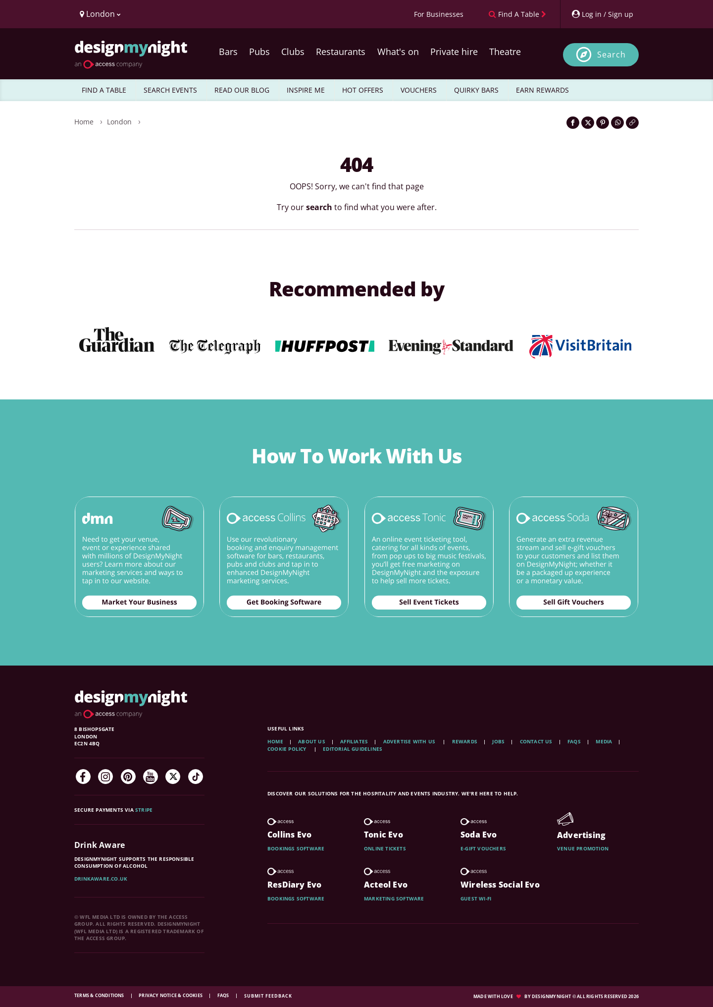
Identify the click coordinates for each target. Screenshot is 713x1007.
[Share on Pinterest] (602, 122)
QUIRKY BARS (476, 90)
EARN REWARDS (542, 90)
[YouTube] (150, 776)
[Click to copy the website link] (632, 122)
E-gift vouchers (483, 848)
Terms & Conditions (99, 995)
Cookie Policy (287, 748)
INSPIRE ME (306, 90)
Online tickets (385, 848)
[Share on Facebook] (572, 122)
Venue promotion (583, 848)
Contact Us (536, 741)
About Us (311, 741)
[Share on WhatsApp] (617, 122)
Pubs (259, 51)
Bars (228, 51)
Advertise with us (409, 741)
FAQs (574, 741)
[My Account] (602, 14)
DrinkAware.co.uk (100, 878)
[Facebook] (83, 776)
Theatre (505, 51)
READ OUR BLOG (241, 90)
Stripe (144, 809)
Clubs (293, 51)
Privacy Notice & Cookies (171, 995)
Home (84, 121)
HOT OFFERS (362, 90)
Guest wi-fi (475, 898)
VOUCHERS (419, 90)
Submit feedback (268, 996)
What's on (398, 51)
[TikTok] (195, 776)
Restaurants (340, 51)
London (119, 121)
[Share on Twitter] (587, 122)
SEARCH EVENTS (170, 90)
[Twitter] (172, 776)
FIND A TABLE (104, 90)
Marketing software (394, 898)
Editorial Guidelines (352, 748)
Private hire (454, 51)
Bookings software (295, 848)
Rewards (464, 741)
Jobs (498, 741)
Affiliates (354, 741)
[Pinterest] (128, 776)
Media (604, 741)
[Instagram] (105, 776)
